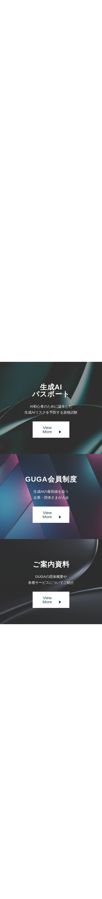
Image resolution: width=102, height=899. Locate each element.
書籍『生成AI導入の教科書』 (39, 299)
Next (68, 330)
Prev (34, 330)
